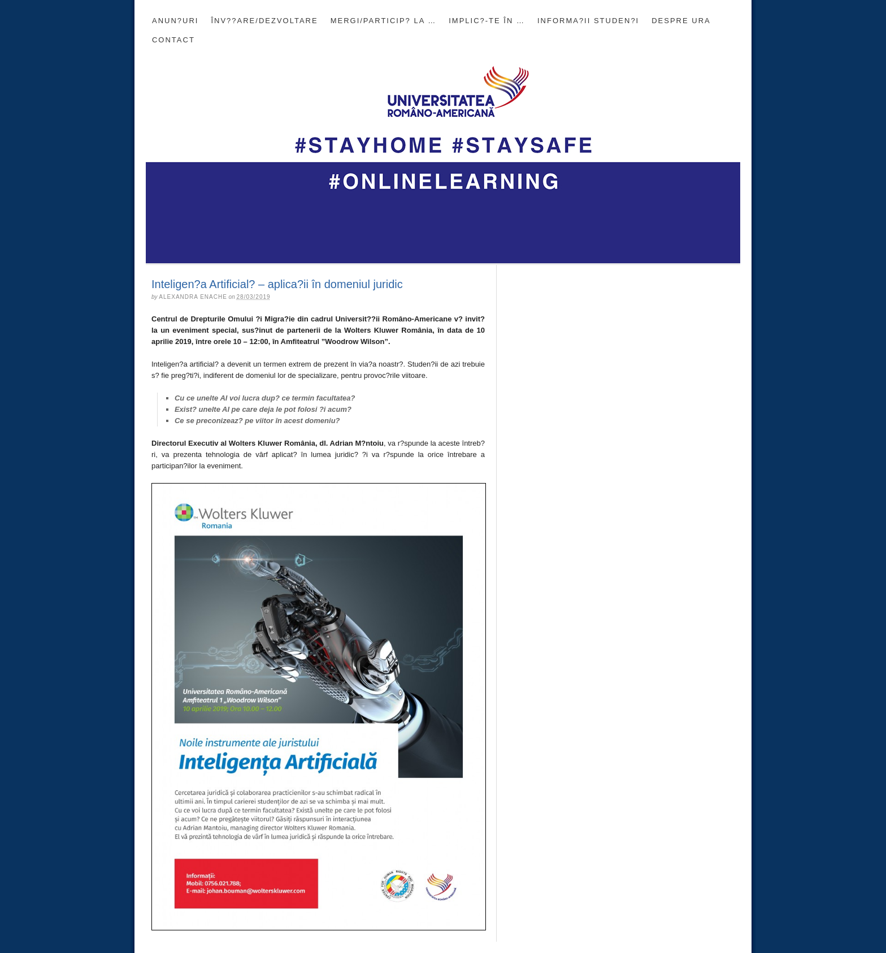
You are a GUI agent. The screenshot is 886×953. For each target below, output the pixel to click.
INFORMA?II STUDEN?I (588, 20)
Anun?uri (175, 20)
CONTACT (173, 40)
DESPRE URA (681, 20)
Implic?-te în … (487, 20)
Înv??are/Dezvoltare (264, 20)
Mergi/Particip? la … (384, 20)
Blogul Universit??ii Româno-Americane (443, 156)
